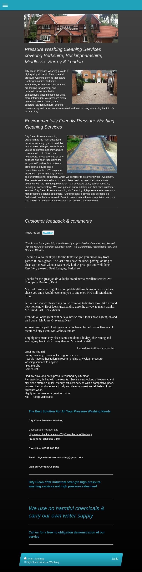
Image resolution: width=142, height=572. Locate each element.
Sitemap (39, 558)
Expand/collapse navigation (71, 5)
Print (29, 558)
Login (115, 558)
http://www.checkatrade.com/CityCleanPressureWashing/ (60, 434)
